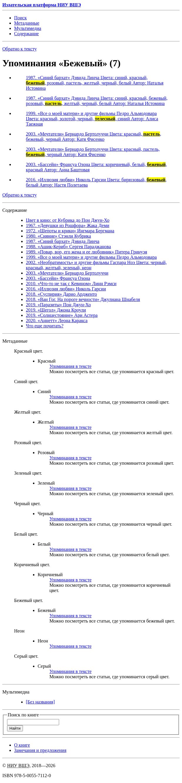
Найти (15, 728)
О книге (22, 745)
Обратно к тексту (19, 48)
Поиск (20, 17)
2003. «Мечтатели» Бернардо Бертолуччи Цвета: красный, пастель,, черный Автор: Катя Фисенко (93, 152)
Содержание (26, 33)
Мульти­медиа (27, 28)
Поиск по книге (23, 714)
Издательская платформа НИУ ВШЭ (41, 4)
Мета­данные (26, 23)
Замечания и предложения (40, 750)
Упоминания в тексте (70, 366)
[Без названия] (40, 701)
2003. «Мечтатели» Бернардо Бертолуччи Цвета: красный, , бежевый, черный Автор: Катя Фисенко (93, 136)
